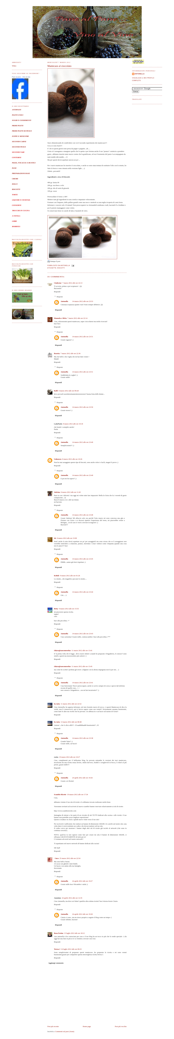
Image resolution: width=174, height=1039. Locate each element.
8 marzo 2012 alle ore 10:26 (72, 459)
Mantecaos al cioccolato (59, 66)
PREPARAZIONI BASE (21, 173)
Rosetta (57, 353)
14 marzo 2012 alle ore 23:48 (82, 515)
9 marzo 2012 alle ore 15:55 (69, 609)
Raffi (56, 391)
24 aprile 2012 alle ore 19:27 (82, 881)
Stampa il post (55, 261)
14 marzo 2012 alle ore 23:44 (82, 592)
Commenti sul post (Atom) (64, 1031)
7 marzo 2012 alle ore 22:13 (72, 283)
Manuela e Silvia (60, 318)
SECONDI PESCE (19, 147)
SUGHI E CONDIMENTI (21, 120)
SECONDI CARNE (19, 141)
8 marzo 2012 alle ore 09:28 (69, 391)
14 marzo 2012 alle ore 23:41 (82, 683)
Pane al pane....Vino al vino (21, 77)
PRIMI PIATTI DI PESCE (22, 131)
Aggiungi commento (56, 963)
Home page (87, 1026)
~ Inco (56, 858)
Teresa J (57, 949)
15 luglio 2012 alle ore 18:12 (74, 933)
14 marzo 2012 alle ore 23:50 (82, 407)
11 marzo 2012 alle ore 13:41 (82, 650)
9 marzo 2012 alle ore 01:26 (70, 576)
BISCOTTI (16, 189)
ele (55, 538)
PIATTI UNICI (17, 115)
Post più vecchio (121, 1026)
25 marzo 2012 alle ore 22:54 (70, 858)
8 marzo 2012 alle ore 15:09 (67, 538)
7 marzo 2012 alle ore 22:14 (77, 318)
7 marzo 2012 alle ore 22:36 (70, 353)
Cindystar (58, 283)
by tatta (57, 704)
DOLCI (14, 184)
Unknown (57, 459)
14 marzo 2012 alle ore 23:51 (82, 337)
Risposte (60, 297)
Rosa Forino (58, 933)
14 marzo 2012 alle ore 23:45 (82, 559)
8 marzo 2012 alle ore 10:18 (73, 424)
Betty (56, 609)
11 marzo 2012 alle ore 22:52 (71, 704)
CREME (15, 179)
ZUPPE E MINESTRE (20, 136)
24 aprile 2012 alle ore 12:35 (72, 898)
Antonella (64, 301)
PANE (14, 168)
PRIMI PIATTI (17, 126)
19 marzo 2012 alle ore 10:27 (69, 757)
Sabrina (57, 492)
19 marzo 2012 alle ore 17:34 (77, 794)
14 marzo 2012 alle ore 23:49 (82, 442)
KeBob (56, 576)
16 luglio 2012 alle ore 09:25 (71, 949)
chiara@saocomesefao (62, 650)
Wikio (14, 66)
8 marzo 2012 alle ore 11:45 (71, 492)
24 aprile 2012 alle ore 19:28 (82, 914)
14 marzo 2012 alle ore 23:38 (82, 738)
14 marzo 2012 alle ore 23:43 (82, 634)
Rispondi (57, 292)
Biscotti (61, 268)
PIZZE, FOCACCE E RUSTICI (24, 163)
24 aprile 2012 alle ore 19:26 (82, 778)
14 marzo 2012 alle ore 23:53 (82, 301)
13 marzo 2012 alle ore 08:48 (71, 722)
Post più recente (53, 1026)
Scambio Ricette (60, 794)
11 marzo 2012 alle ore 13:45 (82, 666)
